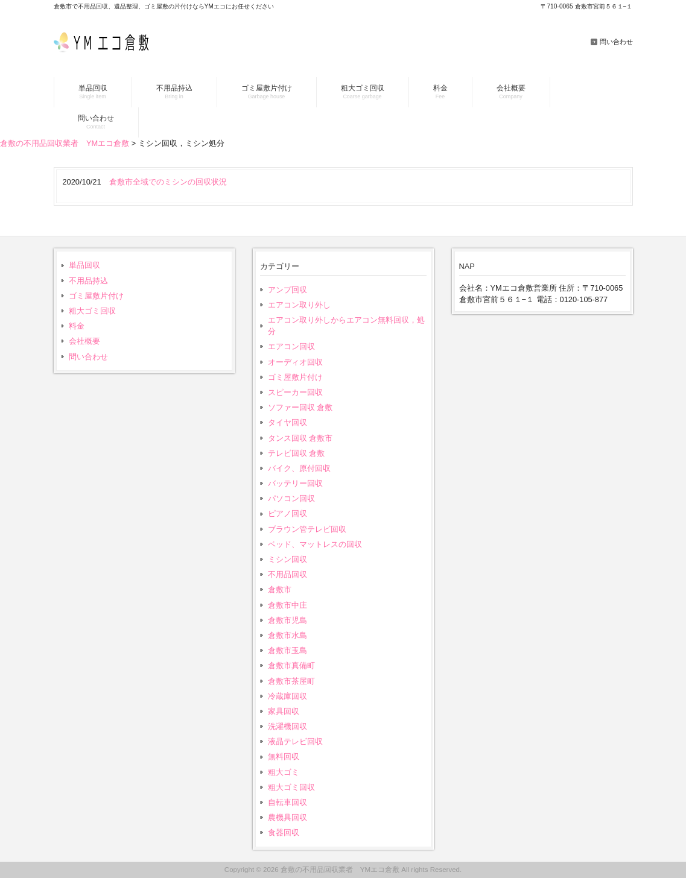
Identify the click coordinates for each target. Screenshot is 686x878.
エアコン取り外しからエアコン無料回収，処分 (346, 325)
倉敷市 (279, 589)
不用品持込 (88, 280)
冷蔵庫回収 (287, 696)
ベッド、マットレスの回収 (315, 544)
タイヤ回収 (287, 422)
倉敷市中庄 (287, 605)
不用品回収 (287, 574)
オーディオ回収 (295, 362)
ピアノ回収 (287, 513)
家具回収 (283, 711)
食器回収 (283, 832)
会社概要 (84, 341)
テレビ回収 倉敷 (296, 453)
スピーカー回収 (295, 392)
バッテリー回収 (295, 483)
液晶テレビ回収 (295, 741)
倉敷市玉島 (287, 650)
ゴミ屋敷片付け (96, 295)
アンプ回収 (287, 289)
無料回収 (283, 756)
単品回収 (84, 265)
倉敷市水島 (287, 635)
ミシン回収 (287, 559)
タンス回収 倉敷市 (300, 438)
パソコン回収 (291, 498)
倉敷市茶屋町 (291, 681)
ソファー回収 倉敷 (300, 407)
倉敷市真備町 (291, 665)
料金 (76, 325)
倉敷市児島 (287, 620)
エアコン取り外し (299, 304)
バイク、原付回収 (299, 468)
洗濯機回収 (287, 726)
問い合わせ (616, 41)
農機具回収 (287, 817)
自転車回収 (287, 802)
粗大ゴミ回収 (92, 310)
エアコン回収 (291, 346)
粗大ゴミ (283, 772)
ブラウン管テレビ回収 (307, 529)
